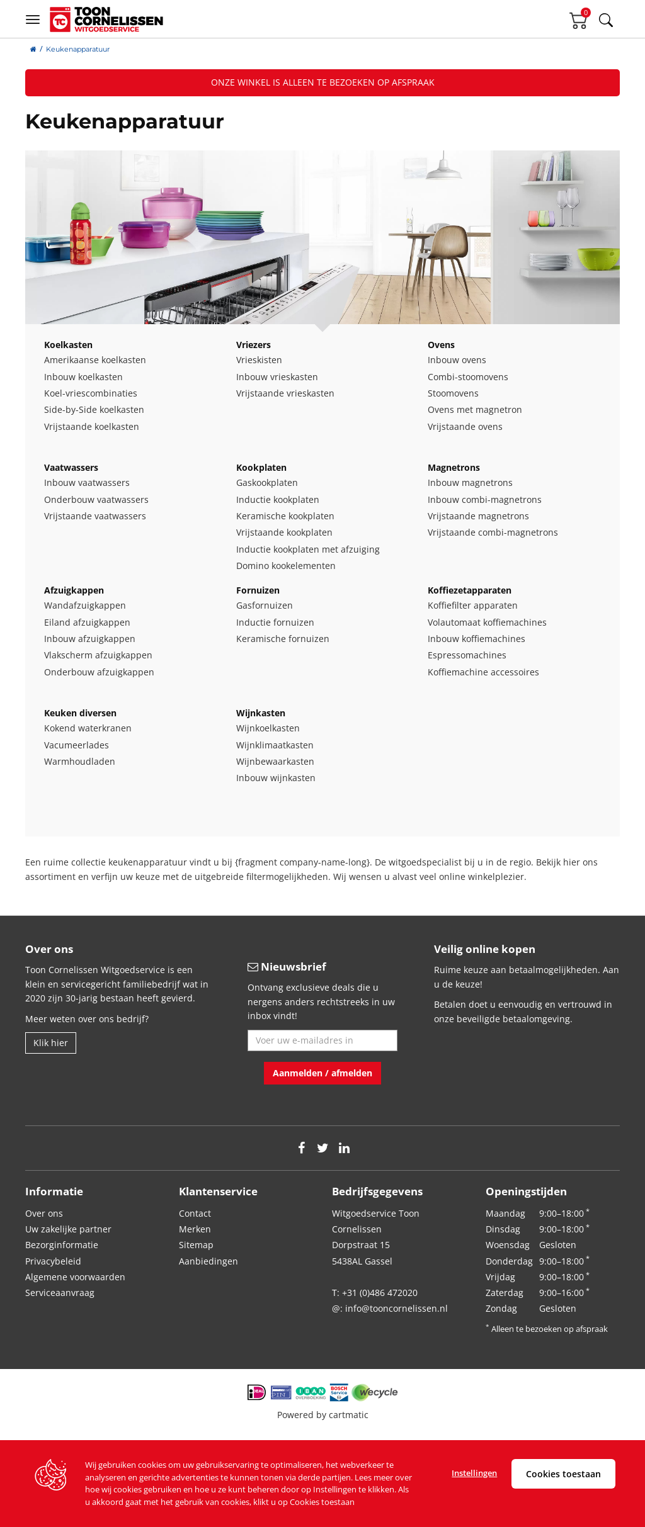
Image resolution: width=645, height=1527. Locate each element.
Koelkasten (68, 345)
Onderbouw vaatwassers (96, 499)
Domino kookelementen (286, 566)
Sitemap (196, 1245)
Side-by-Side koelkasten (94, 409)
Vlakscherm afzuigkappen (98, 655)
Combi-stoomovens (468, 377)
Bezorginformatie (61, 1245)
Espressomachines (467, 655)
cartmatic (348, 1415)
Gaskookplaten (267, 482)
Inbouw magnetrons (470, 482)
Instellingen (474, 1473)
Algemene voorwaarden (75, 1277)
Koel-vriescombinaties (90, 393)
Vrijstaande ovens (465, 426)
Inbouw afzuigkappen (89, 639)
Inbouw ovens (457, 360)
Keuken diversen (80, 713)
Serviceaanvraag (59, 1293)
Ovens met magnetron (475, 409)
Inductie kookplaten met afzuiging (308, 549)
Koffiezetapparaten (469, 590)
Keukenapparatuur (78, 49)
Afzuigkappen (74, 590)
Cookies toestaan (563, 1474)
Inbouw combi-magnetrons (485, 499)
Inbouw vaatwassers (87, 482)
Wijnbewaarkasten (275, 761)
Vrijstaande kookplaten (284, 532)
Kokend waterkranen (88, 728)
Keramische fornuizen (282, 639)
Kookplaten (261, 467)
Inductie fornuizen (275, 622)
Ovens (441, 345)
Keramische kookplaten (285, 516)
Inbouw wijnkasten (276, 778)
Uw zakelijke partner (68, 1229)
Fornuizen (258, 590)
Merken (195, 1229)
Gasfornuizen (264, 605)
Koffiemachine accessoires (483, 672)
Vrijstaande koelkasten (91, 426)
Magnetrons (454, 467)
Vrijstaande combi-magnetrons (493, 532)
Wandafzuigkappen (85, 605)
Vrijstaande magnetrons (478, 516)
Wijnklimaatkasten (275, 745)
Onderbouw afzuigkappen (99, 672)
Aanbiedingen (208, 1261)
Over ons (44, 1213)
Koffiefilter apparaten (473, 605)
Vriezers (253, 345)
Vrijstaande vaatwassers (95, 516)
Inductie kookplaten (277, 499)
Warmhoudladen (79, 761)
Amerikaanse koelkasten (95, 360)
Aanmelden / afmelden (322, 1073)
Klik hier (50, 1043)
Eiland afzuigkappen (87, 622)
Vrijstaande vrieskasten (285, 393)
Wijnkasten (260, 713)
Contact (195, 1213)
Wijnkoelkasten (268, 728)
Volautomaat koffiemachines (487, 622)
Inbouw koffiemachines (476, 639)
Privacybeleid (53, 1261)
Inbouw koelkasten (83, 377)
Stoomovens (453, 393)
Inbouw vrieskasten (277, 377)
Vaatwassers (71, 467)
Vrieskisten (259, 360)
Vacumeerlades (76, 745)
